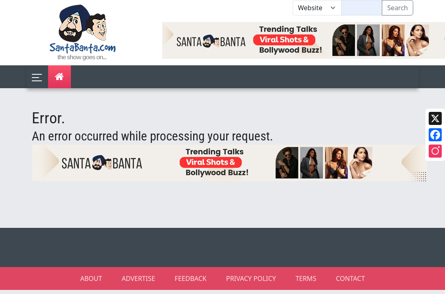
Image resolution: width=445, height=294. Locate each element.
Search (397, 7)
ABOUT (91, 278)
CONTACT (350, 278)
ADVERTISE (138, 278)
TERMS (305, 278)
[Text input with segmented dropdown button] (361, 8)
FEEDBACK (191, 278)
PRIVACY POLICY (251, 278)
